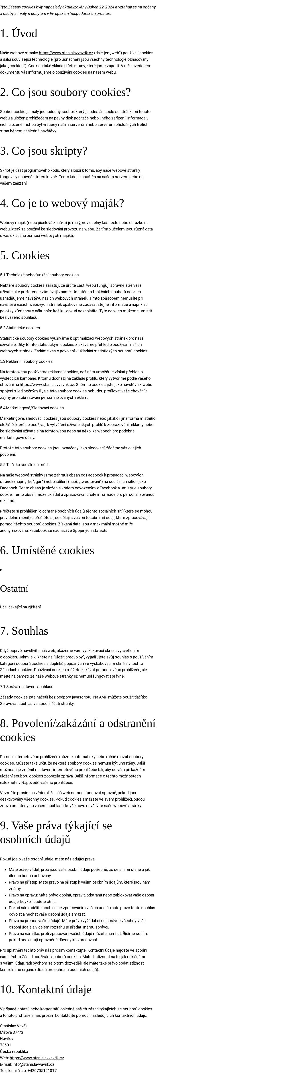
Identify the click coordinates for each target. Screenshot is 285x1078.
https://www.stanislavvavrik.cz (66, 52)
